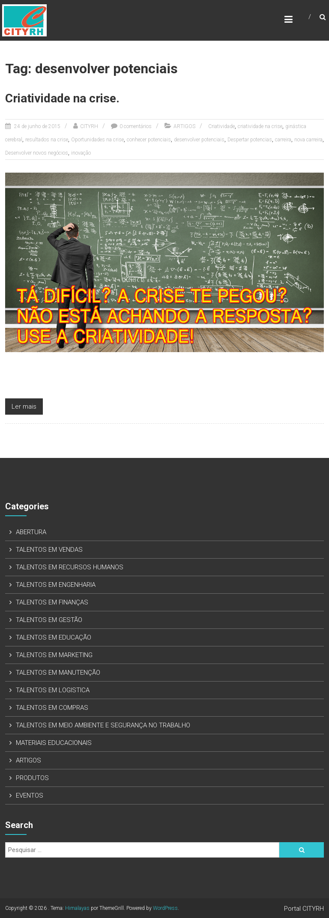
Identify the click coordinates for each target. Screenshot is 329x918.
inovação (81, 153)
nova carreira (308, 140)
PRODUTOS (32, 778)
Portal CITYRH (304, 908)
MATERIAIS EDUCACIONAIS (54, 743)
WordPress (165, 908)
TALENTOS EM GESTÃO (49, 620)
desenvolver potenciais (199, 140)
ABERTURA (31, 532)
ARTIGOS (184, 126)
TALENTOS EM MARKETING (54, 655)
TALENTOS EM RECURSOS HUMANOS (69, 567)
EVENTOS (29, 795)
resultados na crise (46, 140)
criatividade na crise (260, 126)
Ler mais (24, 406)
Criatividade (221, 126)
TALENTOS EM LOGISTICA (53, 690)
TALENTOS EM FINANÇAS (52, 602)
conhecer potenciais (149, 140)
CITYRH (89, 126)
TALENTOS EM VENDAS (49, 549)
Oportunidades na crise (97, 140)
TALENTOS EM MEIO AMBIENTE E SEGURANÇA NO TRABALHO (103, 725)
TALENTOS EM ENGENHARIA (56, 585)
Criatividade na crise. (62, 98)
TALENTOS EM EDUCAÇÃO (53, 637)
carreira (283, 140)
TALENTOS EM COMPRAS (52, 708)
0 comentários (136, 126)
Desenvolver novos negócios (36, 153)
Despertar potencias (249, 140)
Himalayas (77, 908)
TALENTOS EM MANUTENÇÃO (58, 672)
